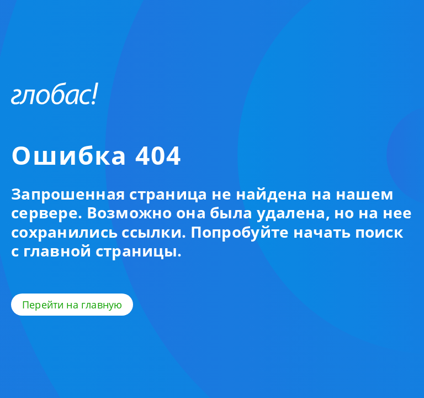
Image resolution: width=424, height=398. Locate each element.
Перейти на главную (72, 304)
